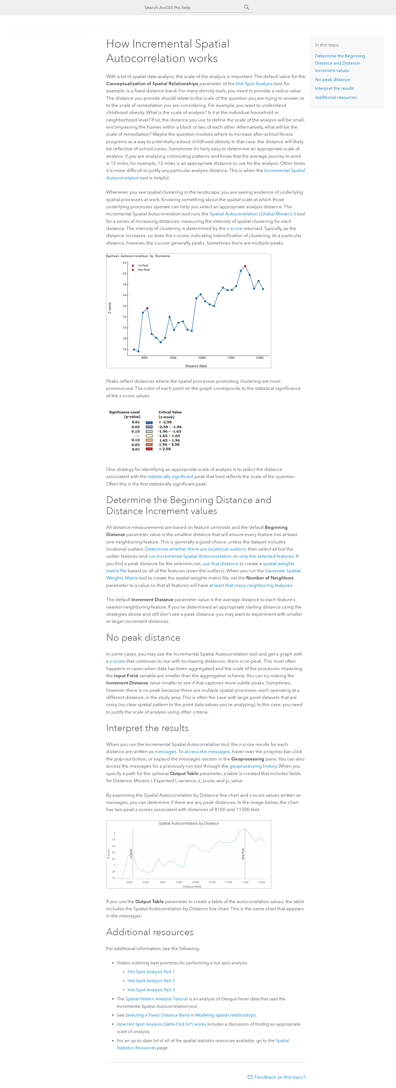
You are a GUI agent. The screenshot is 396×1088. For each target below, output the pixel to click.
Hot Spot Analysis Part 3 (151, 989)
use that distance (220, 563)
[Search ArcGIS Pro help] (192, 7)
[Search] (247, 7)
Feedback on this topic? (280, 1077)
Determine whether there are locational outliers (195, 549)
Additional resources (336, 97)
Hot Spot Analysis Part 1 (151, 971)
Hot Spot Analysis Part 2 (151, 980)
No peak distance (332, 79)
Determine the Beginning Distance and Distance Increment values (340, 63)
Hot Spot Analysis (254, 83)
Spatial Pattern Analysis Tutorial (156, 998)
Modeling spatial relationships (225, 1015)
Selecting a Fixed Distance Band (157, 1015)
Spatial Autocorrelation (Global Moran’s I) (253, 214)
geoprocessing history (253, 766)
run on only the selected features (221, 556)
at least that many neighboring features (250, 585)
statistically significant (170, 476)
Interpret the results (334, 88)
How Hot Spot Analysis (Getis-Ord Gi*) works (161, 1024)
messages (166, 751)
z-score (234, 228)
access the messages (207, 751)
